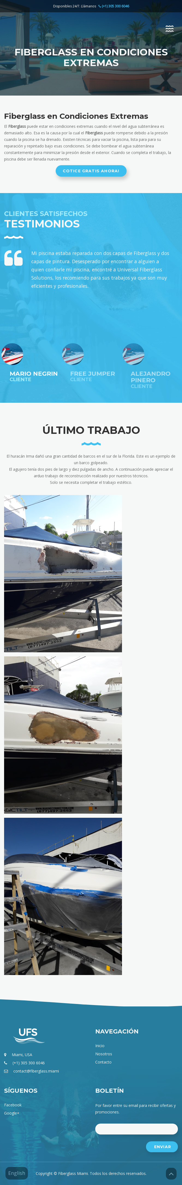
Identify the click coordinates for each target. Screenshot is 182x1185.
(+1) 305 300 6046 (29, 1062)
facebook (13, 1104)
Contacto (103, 1062)
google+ (11, 1113)
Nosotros (103, 1053)
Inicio (100, 1045)
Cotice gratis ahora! (91, 170)
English (16, 1173)
